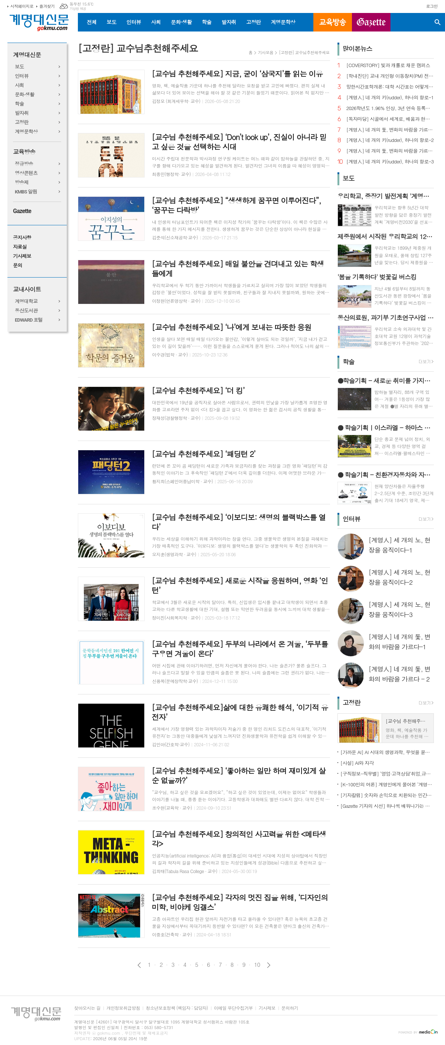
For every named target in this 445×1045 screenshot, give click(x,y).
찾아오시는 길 (87, 1008)
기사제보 (22, 256)
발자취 (228, 22)
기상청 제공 (77, 8)
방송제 (22, 182)
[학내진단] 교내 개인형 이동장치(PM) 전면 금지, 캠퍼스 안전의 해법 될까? (390, 76)
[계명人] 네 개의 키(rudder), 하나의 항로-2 (390, 140)
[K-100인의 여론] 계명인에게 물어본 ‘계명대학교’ (387, 784)
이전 (139, 965)
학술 (206, 22)
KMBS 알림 (26, 192)
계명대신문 (27, 55)
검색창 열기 (437, 22)
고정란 (253, 22)
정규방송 (24, 164)
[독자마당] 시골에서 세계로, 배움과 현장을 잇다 (390, 119)
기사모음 (265, 52)
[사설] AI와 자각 (357, 762)
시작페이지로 (21, 6)
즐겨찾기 (47, 6)
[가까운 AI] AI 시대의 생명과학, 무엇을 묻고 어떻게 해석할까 (387, 752)
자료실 (20, 247)
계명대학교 (26, 301)
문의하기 (289, 1008)
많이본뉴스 (357, 48)
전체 (91, 22)
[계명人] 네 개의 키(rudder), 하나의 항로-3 (390, 162)
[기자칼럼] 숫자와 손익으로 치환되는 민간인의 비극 (387, 795)
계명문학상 (283, 22)
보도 (111, 22)
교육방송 (332, 22)
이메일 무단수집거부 (233, 1008)
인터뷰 (133, 22)
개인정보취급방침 (123, 1008)
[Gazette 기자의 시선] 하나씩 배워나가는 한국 (387, 805)
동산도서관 (26, 311)
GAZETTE (371, 22)
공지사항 (22, 237)
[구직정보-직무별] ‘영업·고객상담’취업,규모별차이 (387, 773)
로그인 (432, 6)
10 (257, 964)
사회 (156, 22)
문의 (17, 265)
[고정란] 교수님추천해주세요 (304, 52)
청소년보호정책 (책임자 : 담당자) (177, 1008)
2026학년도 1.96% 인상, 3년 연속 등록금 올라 (390, 108)
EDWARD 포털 (29, 320)
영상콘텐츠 (26, 173)
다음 (268, 965)
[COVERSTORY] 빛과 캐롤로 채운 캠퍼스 (388, 65)
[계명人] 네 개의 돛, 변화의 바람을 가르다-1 (390, 151)
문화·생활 (181, 22)
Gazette (22, 211)
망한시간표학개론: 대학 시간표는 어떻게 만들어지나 (390, 87)
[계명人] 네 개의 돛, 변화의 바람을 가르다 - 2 (390, 130)
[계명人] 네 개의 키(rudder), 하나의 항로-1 (390, 97)
